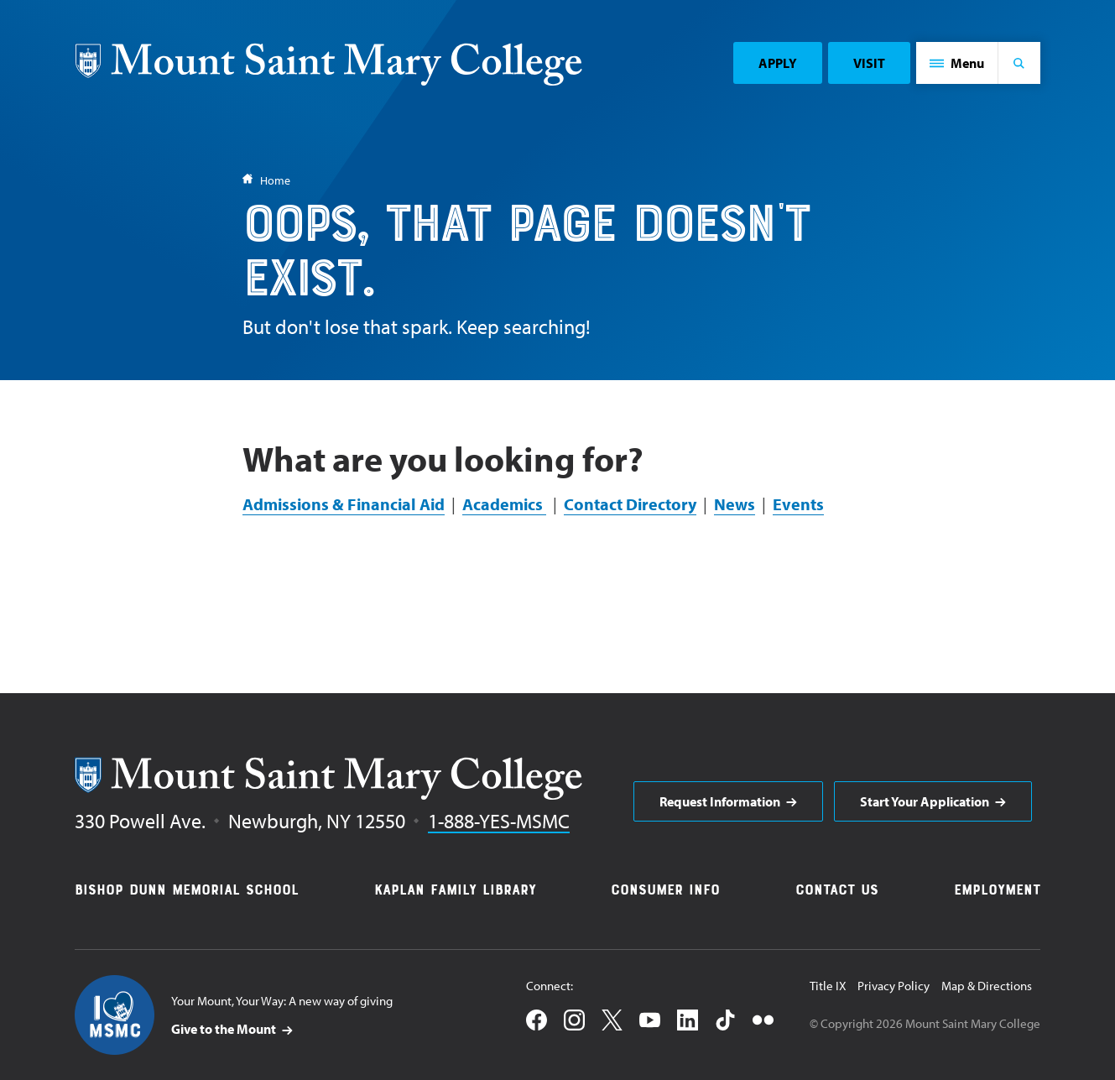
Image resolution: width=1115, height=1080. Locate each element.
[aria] (728, 801)
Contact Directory (630, 503)
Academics (504, 503)
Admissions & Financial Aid (343, 503)
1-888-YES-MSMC (499, 821)
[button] (957, 63)
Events (798, 503)
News (734, 503)
